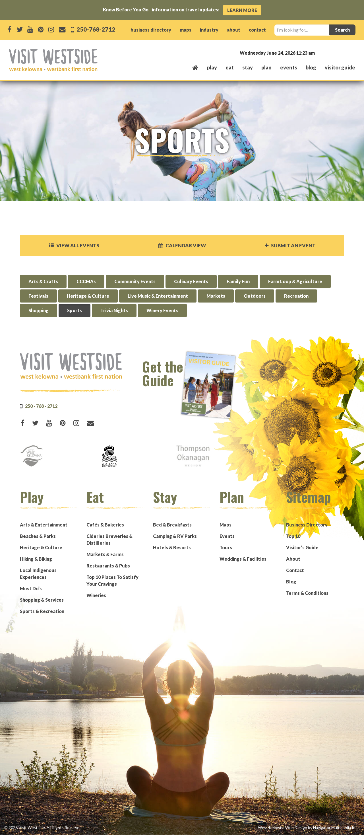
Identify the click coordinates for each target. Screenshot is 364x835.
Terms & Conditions (307, 593)
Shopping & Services (42, 600)
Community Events (135, 282)
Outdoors (255, 296)
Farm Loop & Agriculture (295, 282)
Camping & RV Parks (175, 536)
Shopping (38, 311)
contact (257, 29)
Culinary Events (191, 282)
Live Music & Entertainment (158, 296)
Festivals (38, 296)
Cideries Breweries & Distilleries (109, 540)
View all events (74, 245)
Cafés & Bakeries (105, 525)
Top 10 (293, 536)
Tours (226, 547)
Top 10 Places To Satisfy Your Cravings (112, 581)
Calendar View (182, 245)
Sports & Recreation (42, 611)
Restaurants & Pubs (108, 566)
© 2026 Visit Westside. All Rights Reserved (43, 827)
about (233, 29)
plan (266, 67)
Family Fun (238, 282)
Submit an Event (290, 245)
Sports (74, 311)
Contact (295, 570)
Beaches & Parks (38, 536)
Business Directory (307, 525)
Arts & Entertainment (43, 525)
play (212, 67)
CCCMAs (86, 282)
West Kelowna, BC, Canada (320, 52)
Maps (225, 525)
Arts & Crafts (43, 282)
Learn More (242, 10)
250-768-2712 (95, 29)
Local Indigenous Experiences (38, 574)
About (293, 559)
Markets (215, 296)
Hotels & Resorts (172, 547)
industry (209, 29)
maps (185, 29)
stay (247, 67)
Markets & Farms (105, 554)
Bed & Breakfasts (172, 525)
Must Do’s (31, 588)
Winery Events (162, 311)
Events (227, 536)
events (288, 67)
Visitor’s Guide (302, 547)
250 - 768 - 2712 (41, 406)
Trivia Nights (114, 311)
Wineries (96, 595)
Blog (311, 67)
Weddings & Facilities (243, 559)
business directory (151, 29)
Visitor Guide (340, 67)
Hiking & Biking (36, 559)
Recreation (296, 296)
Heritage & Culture (88, 296)
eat (230, 67)
